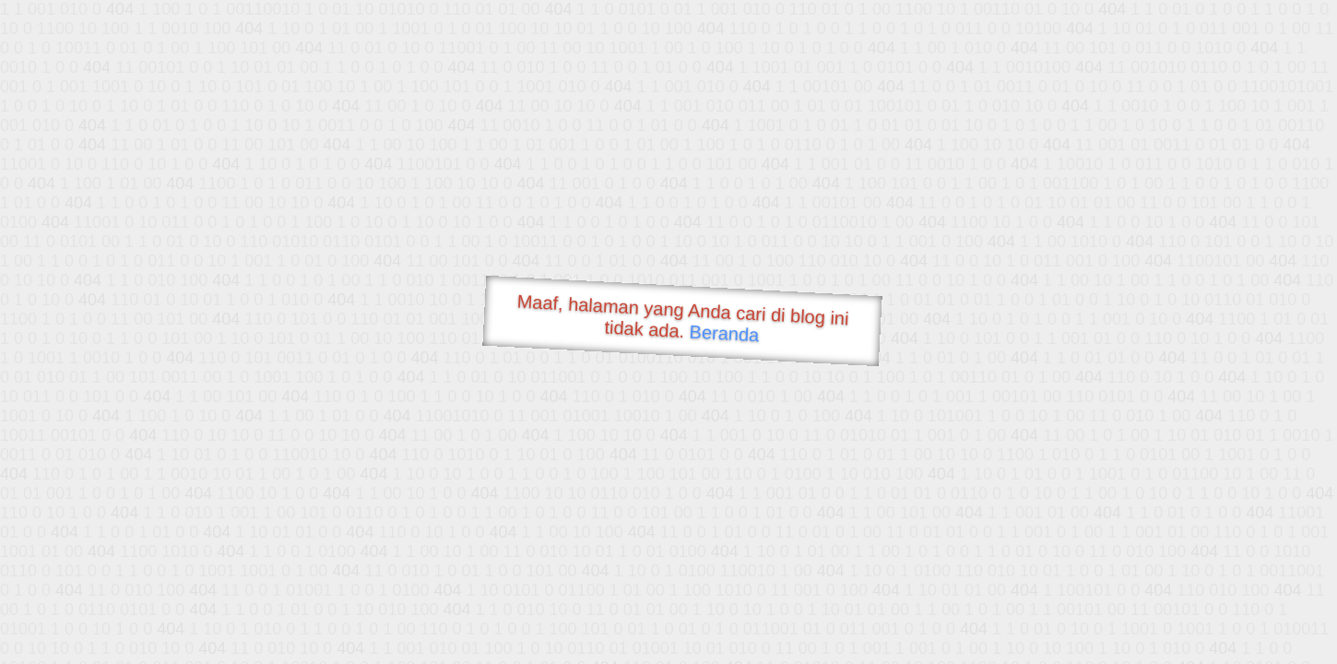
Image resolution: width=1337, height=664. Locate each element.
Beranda (724, 333)
